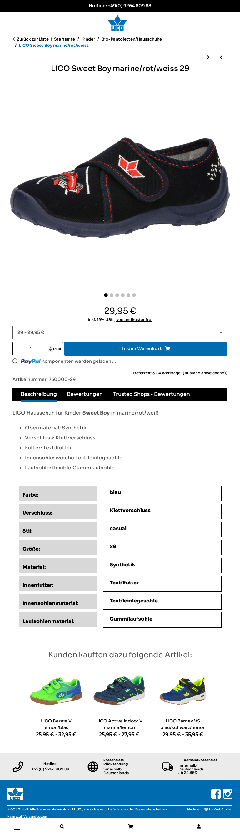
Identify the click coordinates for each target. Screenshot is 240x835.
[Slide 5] (128, 295)
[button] (62, 827)
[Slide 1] (106, 295)
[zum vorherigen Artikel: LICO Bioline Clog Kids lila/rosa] (221, 57)
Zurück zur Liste (33, 39)
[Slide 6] (134, 295)
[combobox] (120, 332)
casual (118, 528)
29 (113, 546)
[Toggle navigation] (17, 825)
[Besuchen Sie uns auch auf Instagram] (227, 794)
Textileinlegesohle (134, 600)
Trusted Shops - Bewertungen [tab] (151, 394)
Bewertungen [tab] (85, 394)
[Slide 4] (123, 295)
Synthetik (122, 564)
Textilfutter (124, 582)
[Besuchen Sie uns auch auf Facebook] (216, 794)
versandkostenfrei (134, 319)
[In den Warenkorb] (146, 349)
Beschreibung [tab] (39, 394)
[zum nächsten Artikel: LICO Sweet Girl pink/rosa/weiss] (208, 57)
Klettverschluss (130, 510)
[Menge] (33, 348)
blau (115, 492)
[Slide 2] (111, 295)
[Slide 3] (117, 295)
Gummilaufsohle (131, 619)
